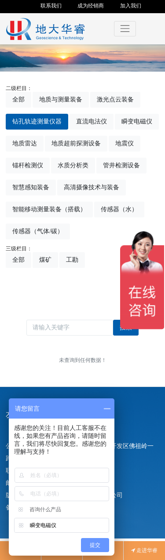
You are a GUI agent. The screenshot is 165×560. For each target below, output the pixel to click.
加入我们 (130, 6)
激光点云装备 (115, 99)
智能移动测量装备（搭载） (49, 209)
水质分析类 (73, 165)
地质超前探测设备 (76, 143)
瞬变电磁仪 (136, 121)
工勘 (72, 260)
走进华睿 (144, 550)
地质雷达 (24, 143)
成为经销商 (90, 6)
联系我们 (51, 6)
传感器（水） (119, 209)
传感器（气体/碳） (37, 231)
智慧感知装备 (30, 187)
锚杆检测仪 (27, 165)
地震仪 (124, 143)
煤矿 (45, 260)
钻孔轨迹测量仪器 (37, 121)
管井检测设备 (121, 165)
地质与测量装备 (60, 99)
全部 (18, 99)
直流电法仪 (91, 121)
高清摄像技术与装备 (91, 187)
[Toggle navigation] (125, 28)
